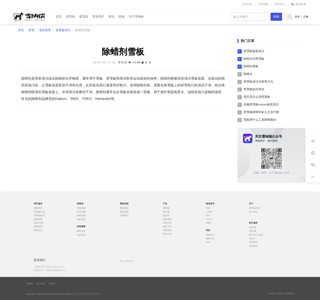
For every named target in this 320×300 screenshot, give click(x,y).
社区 (208, 242)
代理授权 (263, 4)
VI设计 (252, 238)
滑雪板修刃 (39, 215)
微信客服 (298, 4)
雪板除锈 (38, 226)
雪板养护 (38, 208)
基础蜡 (166, 208)
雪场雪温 (124, 208)
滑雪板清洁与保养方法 (258, 81)
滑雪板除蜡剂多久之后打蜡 (261, 112)
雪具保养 (45, 30)
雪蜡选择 (124, 211)
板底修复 (38, 219)
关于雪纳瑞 (136, 16)
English (271, 293)
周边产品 (167, 234)
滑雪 (31, 30)
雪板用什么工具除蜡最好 (259, 120)
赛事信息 (81, 231)
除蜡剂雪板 (250, 66)
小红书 (209, 219)
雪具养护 (98, 16)
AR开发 (252, 227)
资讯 (111, 16)
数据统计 (290, 293)
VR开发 (252, 231)
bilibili (208, 223)
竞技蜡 (166, 215)
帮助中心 (280, 4)
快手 (208, 215)
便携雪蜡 (167, 219)
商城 (121, 16)
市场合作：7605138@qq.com (49, 270)
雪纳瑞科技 (254, 208)
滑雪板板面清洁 (253, 51)
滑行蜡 (166, 211)
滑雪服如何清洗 (253, 89)
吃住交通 (81, 211)
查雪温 (83, 16)
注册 (306, 16)
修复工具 (167, 226)
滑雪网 (29, 283)
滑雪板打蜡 (39, 211)
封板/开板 (38, 223)
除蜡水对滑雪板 (253, 59)
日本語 (280, 293)
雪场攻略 (81, 208)
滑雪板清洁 (63, 30)
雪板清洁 (38, 230)
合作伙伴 (247, 4)
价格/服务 (81, 215)
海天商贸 (40, 283)
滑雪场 (70, 16)
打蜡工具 (167, 223)
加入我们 (253, 211)
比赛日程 (81, 235)
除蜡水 (247, 74)
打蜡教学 (124, 215)
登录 (297, 16)
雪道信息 (81, 219)
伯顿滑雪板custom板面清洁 (261, 104)
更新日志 (210, 238)
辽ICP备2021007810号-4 (87, 294)
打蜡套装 (167, 230)
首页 (59, 16)
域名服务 (253, 246)
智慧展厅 (253, 242)
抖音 (208, 208)
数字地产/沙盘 (256, 235)
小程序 (209, 211)
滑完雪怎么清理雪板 (256, 97)
